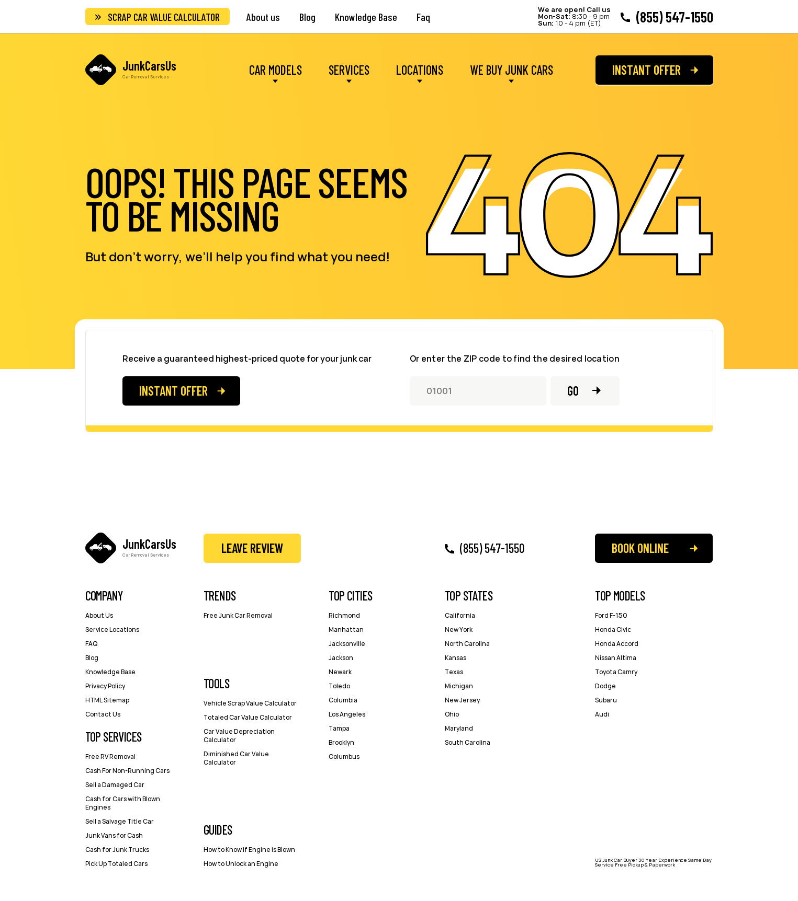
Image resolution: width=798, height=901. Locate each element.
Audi (602, 714)
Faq (423, 16)
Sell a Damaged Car (114, 784)
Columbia (343, 700)
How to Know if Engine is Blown (249, 849)
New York (459, 629)
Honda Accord (616, 643)
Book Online (640, 548)
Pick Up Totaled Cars (116, 863)
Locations (419, 70)
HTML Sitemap (107, 700)
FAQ (91, 643)
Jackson (341, 657)
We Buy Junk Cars (511, 70)
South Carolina (467, 742)
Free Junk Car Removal (238, 615)
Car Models (275, 70)
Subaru (606, 700)
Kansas (455, 657)
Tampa (339, 728)
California (460, 615)
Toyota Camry (616, 671)
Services (349, 70)
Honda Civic (613, 629)
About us (263, 16)
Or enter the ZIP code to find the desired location (515, 359)
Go (573, 390)
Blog (307, 16)
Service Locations (112, 629)
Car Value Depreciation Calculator (239, 735)
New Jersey (462, 700)
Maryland (459, 728)
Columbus (344, 756)
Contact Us (102, 714)
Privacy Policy (105, 685)
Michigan (459, 685)
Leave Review (252, 548)
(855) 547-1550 (674, 16)
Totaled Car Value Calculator (248, 717)
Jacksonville (347, 643)
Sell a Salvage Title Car (119, 821)
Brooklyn (341, 742)
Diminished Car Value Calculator (236, 758)
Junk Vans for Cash (114, 835)
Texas (454, 671)
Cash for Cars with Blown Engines (122, 803)
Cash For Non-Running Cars (127, 770)
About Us (99, 615)
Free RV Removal (110, 756)
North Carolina (467, 643)
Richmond (344, 615)
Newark (340, 671)
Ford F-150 (611, 615)
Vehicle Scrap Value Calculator (250, 703)
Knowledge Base (366, 16)
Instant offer (646, 69)
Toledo (339, 685)
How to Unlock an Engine (241, 863)
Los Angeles (347, 714)
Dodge (605, 685)
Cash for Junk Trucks (117, 849)
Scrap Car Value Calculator (164, 16)
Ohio (452, 714)
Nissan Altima (615, 657)
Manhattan (346, 629)
